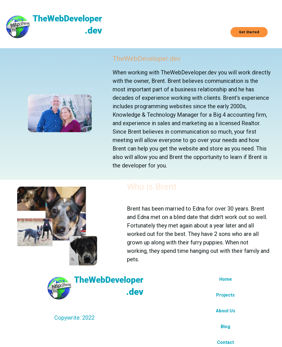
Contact (225, 342)
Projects (225, 295)
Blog (225, 326)
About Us (225, 310)
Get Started (249, 32)
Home (225, 279)
